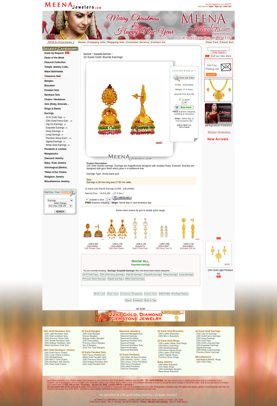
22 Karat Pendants (129, 354)
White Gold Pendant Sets (94, 357)
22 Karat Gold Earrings (207, 331)
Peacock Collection (55, 62)
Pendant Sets (51, 90)
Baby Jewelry (165, 362)
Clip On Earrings (54, 124)
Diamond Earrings (128, 336)
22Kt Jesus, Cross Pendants (133, 362)
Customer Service (137, 42)
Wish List (99, 294)
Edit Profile (164, 294)
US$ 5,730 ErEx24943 (188, 245)
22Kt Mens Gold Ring (169, 345)
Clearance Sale (52, 76)
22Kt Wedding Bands (168, 348)
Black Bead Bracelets (169, 371)
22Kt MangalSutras (53, 357)
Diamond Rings (127, 343)
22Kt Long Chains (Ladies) (56, 355)
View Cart (212, 42)
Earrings (49, 113)
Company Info (96, 42)
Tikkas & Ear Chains (55, 172)
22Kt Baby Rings (166, 367)
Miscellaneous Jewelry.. (57, 181)
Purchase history (180, 294)
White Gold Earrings (56, 145)
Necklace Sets (52, 94)
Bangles (48, 81)
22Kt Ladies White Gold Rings (173, 343)
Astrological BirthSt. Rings (208, 359)
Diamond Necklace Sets (131, 345)
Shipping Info (115, 42)
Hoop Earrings (53, 131)
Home (82, 42)
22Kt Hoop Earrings (205, 338)
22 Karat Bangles (91, 331)
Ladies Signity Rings (168, 355)
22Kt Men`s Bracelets (169, 336)
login (211, 6)
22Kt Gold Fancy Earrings (112, 274)
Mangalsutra (51, 153)
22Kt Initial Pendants (130, 366)
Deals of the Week (54, 57)
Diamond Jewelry (53, 158)
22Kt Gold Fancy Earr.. (58, 120)
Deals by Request (54, 53)
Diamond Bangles (128, 347)
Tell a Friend (184, 127)
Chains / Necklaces (54, 99)
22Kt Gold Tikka (203, 362)
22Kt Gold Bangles (91, 334)
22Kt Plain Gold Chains (55, 364)
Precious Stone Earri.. (57, 138)
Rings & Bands (52, 108)
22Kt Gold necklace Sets (56, 336)
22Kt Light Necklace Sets (56, 334)
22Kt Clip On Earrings (206, 334)
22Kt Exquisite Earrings (207, 345)
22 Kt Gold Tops (54, 117)
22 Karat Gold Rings (169, 340)
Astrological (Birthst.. (56, 167)
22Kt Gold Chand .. (117, 248)
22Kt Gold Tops (203, 340)
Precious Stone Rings (169, 357)
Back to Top (150, 300)
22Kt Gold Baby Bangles (170, 369)
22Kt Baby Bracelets (168, 364)
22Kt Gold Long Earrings (207, 343)
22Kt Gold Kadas (90, 340)
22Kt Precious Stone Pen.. (95, 359)
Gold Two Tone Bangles (94, 347)
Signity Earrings (54, 141)
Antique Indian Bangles (93, 338)
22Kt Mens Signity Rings (170, 350)
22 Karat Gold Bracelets (171, 331)
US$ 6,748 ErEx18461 (116, 245)
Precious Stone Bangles (94, 343)
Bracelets (49, 85)
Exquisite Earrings (55, 127)
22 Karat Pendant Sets (94, 352)
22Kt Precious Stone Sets (56, 338)
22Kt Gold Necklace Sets (57, 331)
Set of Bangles (89, 345)
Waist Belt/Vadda (53, 71)
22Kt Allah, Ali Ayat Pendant (133, 357)
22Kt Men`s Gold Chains (56, 359)
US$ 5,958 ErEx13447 (164, 245)
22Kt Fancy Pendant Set (94, 355)
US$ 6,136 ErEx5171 (141, 245)
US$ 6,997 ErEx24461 (92, 245)
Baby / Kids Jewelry (55, 163)
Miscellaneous (203, 357)
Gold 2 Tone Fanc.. (141, 248)
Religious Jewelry (54, 176)
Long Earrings (53, 134)
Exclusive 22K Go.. (188, 248)
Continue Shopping (131, 294)
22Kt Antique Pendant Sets (95, 362)
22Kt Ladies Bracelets (169, 334)
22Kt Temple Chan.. (93, 248)
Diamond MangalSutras (131, 334)
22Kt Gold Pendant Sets (94, 364)
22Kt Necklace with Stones (57, 362)
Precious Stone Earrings (94, 279)
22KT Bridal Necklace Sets (57, 340)
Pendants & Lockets (55, 149)
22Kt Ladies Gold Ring (169, 352)
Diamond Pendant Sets (131, 340)
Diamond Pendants (129, 338)
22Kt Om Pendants (129, 369)
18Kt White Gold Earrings (208, 350)
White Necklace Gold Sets (56, 345)
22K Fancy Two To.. (164, 248)
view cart (227, 6)
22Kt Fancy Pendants (130, 364)
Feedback (137, 300)
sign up (218, 6)
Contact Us (158, 42)
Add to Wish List (184, 125)
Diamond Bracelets (129, 350)
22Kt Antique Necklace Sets (57, 343)
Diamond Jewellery (129, 331)
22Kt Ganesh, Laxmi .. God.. (133, 359)
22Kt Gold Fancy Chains (55, 352)
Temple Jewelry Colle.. (56, 67)
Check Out (226, 42)
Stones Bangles (90, 336)
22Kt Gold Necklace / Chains (59, 350)
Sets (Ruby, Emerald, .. (56, 104)
